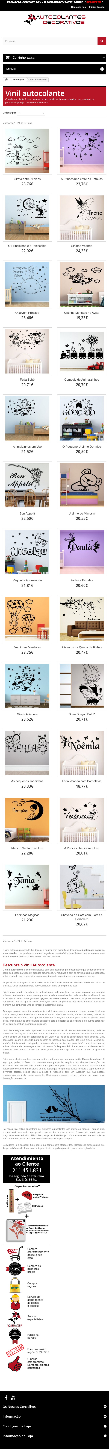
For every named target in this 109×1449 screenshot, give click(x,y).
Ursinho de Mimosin (82, 513)
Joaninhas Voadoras (27, 647)
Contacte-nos (78, 7)
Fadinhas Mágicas (27, 915)
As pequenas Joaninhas (27, 781)
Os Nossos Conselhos (19, 1406)
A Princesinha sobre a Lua (81, 848)
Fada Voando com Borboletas (82, 781)
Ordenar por (9, 112)
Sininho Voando (81, 246)
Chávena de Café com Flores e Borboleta (81, 917)
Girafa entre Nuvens (27, 179)
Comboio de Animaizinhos (81, 379)
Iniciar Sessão (97, 7)
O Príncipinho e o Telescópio (27, 246)
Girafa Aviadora (27, 714)
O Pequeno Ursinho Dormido (82, 446)
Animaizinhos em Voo (27, 446)
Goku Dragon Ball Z (82, 714)
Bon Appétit (27, 513)
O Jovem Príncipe (27, 312)
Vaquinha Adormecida (27, 580)
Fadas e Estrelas (81, 580)
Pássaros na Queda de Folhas (81, 647)
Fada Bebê (27, 379)
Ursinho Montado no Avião (81, 312)
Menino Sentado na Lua (27, 848)
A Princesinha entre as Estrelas (82, 179)
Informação (12, 1416)
